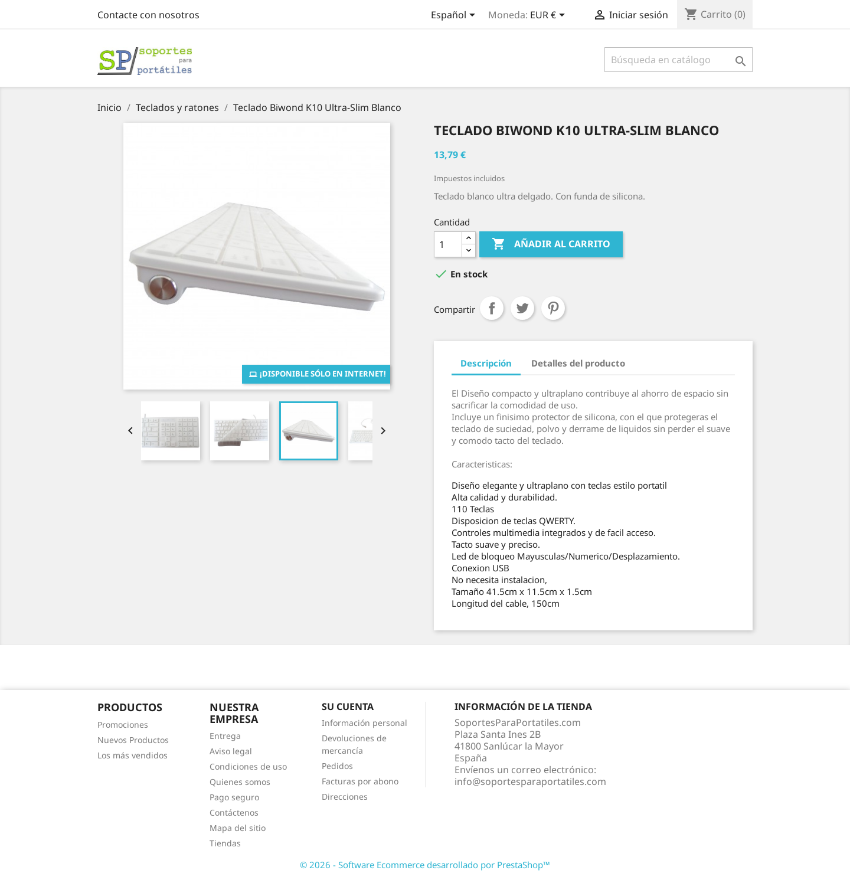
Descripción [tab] (486, 363)
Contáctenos (234, 812)
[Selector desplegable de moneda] (549, 16)
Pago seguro (234, 797)
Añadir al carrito (551, 244)
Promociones (122, 724)
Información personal (364, 722)
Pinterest (553, 308)
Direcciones (345, 796)
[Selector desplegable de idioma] (455, 16)
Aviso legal (231, 751)
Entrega (225, 735)
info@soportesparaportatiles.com (530, 781)
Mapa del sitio (238, 827)
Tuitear (522, 308)
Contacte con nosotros (148, 14)
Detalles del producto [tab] (578, 363)
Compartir (492, 308)
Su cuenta (348, 706)
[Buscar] (678, 59)
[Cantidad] (448, 244)
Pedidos (337, 765)
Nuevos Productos (133, 739)
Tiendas (225, 843)
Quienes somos (240, 781)
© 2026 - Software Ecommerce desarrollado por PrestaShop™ (425, 865)
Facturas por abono (360, 781)
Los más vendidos (132, 755)
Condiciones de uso (248, 766)
